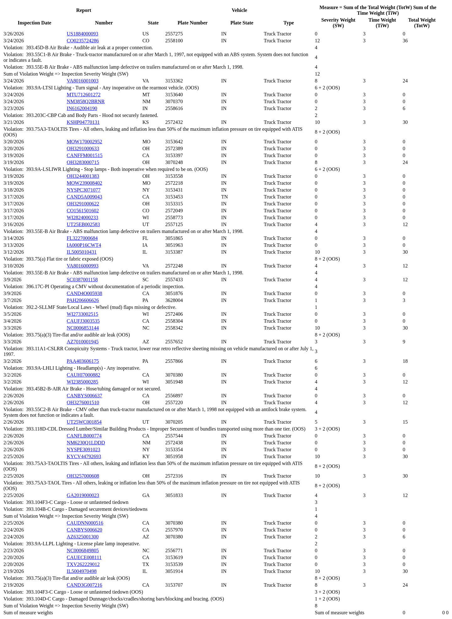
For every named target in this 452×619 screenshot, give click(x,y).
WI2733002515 (82, 314)
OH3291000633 (83, 148)
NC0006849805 (83, 550)
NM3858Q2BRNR (86, 101)
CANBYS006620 (84, 529)
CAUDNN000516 (85, 523)
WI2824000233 (82, 217)
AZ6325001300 (83, 536)
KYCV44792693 (84, 456)
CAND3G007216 (84, 585)
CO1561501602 (83, 210)
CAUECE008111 (84, 557)
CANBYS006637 (84, 395)
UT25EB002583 (83, 224)
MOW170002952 (84, 141)
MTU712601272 (84, 94)
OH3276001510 (83, 402)
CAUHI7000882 (83, 375)
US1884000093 (82, 33)
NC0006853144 (83, 328)
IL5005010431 (82, 252)
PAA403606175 (83, 361)
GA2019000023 (83, 495)
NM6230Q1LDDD (86, 442)
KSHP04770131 (83, 122)
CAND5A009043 (84, 196)
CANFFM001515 (85, 155)
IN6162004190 (82, 108)
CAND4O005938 (84, 293)
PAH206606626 (83, 300)
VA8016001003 (83, 80)
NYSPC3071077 (84, 190)
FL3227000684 (82, 238)
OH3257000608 (83, 476)
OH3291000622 (83, 203)
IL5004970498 (82, 571)
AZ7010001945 (83, 341)
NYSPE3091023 (83, 449)
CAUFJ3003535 (83, 321)
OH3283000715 (83, 162)
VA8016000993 (83, 265)
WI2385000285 (82, 381)
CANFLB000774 (84, 435)
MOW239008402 (84, 183)
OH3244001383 (83, 176)
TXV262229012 (83, 564)
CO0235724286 (83, 40)
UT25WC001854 (84, 422)
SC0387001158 (82, 279)
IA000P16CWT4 (84, 245)
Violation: (14, 47)
